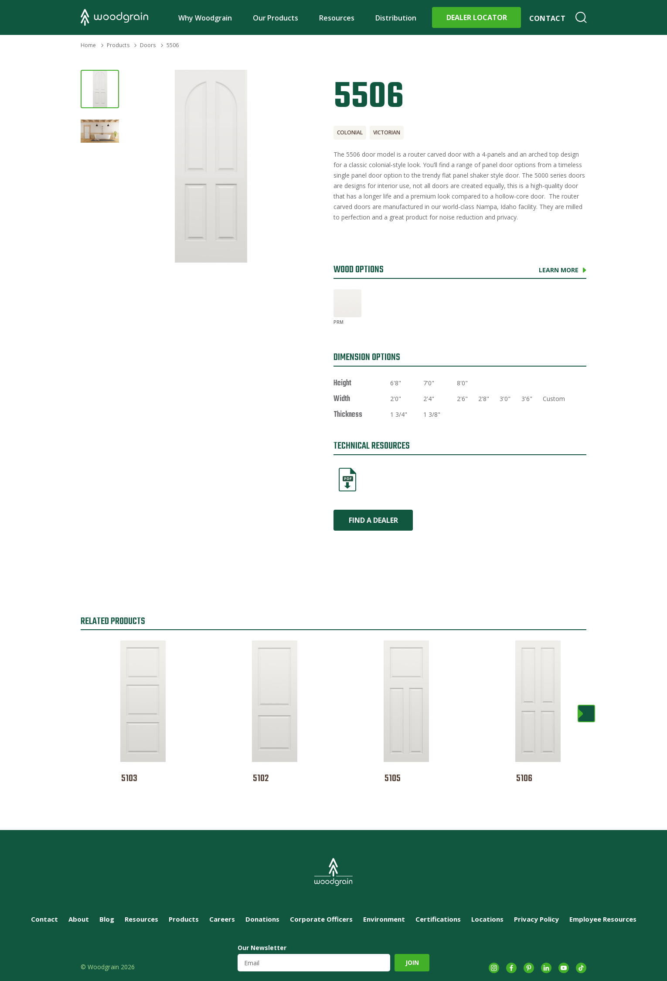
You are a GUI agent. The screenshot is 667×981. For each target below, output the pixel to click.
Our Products (276, 18)
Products (118, 45)
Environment (384, 919)
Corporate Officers (321, 919)
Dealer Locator (476, 17)
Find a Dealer (373, 520)
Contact (547, 18)
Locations (487, 919)
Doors (148, 45)
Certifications (438, 919)
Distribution (395, 18)
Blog (106, 919)
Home (88, 45)
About (78, 919)
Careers (222, 919)
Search (581, 17)
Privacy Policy (536, 919)
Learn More (559, 270)
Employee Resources (602, 919)
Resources (336, 18)
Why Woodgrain (205, 18)
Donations (262, 919)
